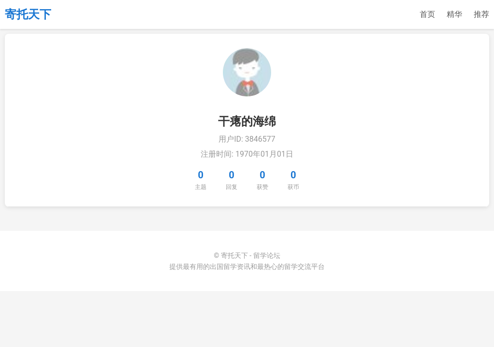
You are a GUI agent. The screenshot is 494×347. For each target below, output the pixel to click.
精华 (454, 14)
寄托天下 (28, 14)
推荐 (481, 14)
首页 (427, 14)
